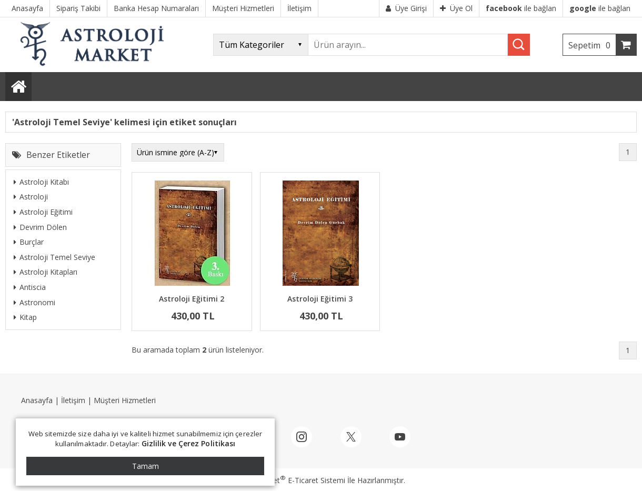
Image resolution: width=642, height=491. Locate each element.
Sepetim (592, 45)
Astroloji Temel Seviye (54, 257)
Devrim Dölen (40, 227)
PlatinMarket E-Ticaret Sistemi (291, 480)
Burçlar (29, 242)
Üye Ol (456, 8)
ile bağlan (521, 8)
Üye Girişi (406, 8)
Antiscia (30, 287)
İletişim (73, 400)
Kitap (25, 317)
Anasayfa (37, 400)
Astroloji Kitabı (41, 182)
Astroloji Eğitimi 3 (320, 299)
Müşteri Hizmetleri (125, 400)
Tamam (145, 466)
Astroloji (31, 197)
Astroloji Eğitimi (43, 212)
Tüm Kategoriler (59, 79)
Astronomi (34, 302)
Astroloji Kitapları (45, 272)
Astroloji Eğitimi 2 (191, 299)
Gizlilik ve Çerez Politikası (189, 443)
